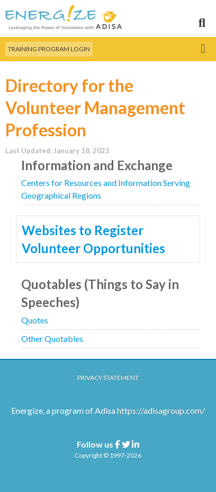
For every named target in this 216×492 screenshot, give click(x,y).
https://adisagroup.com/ (161, 410)
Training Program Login (49, 49)
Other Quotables (52, 338)
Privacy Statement (108, 378)
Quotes (34, 320)
